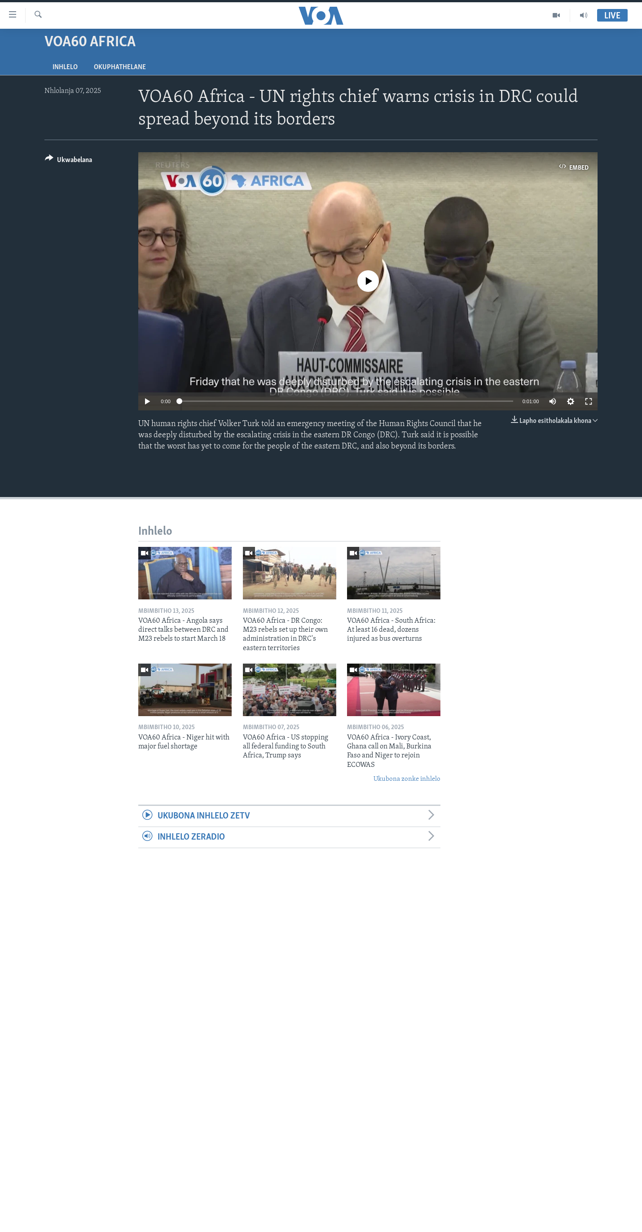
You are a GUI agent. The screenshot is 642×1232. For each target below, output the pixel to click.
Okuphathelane (120, 67)
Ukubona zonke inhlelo (407, 779)
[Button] (68, 161)
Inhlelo (65, 67)
